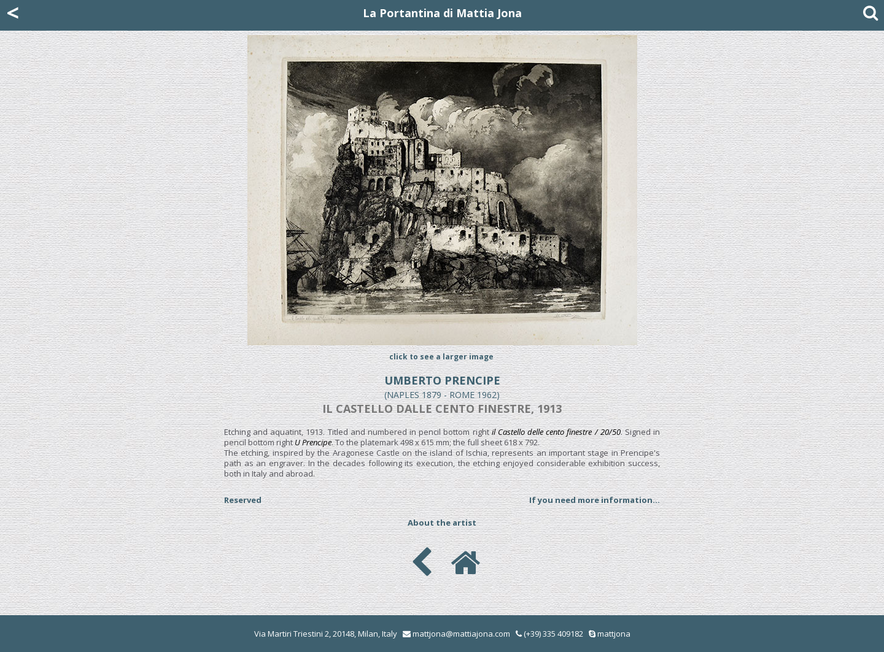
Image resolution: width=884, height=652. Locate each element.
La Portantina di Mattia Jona (442, 13)
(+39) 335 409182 (549, 633)
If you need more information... (594, 499)
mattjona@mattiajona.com (461, 633)
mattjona (613, 633)
